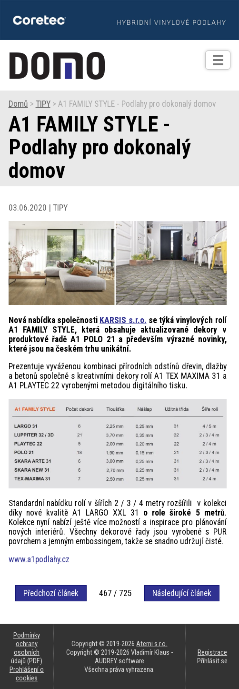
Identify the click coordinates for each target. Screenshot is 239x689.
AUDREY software (119, 661)
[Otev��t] (217, 60)
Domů (18, 104)
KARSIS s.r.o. (123, 320)
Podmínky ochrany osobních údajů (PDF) (26, 648)
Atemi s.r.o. (151, 643)
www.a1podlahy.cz (39, 559)
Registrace (212, 652)
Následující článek (181, 593)
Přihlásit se (212, 661)
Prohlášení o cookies (27, 673)
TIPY (43, 104)
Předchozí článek (51, 593)
